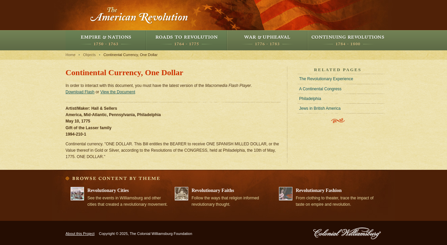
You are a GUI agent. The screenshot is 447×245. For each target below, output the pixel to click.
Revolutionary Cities (108, 190)
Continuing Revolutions (348, 40)
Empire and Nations (106, 40)
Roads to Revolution (186, 40)
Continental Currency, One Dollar (131, 55)
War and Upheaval (267, 40)
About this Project (80, 234)
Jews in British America (319, 108)
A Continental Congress (320, 89)
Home (70, 55)
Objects (89, 55)
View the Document (117, 92)
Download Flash (80, 92)
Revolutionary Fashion (319, 190)
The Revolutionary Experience (326, 79)
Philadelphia (310, 98)
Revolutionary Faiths (213, 190)
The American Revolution (139, 15)
